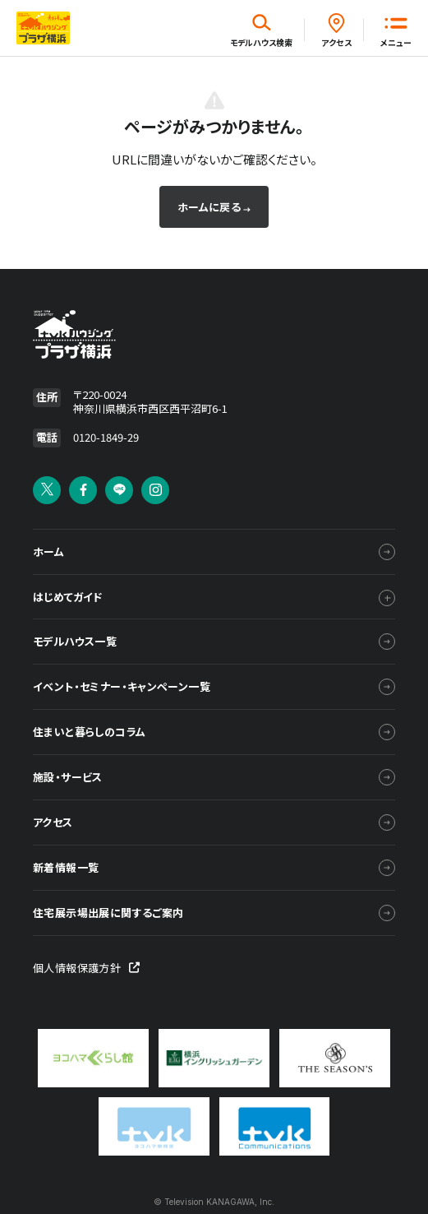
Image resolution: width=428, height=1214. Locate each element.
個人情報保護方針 (86, 967)
